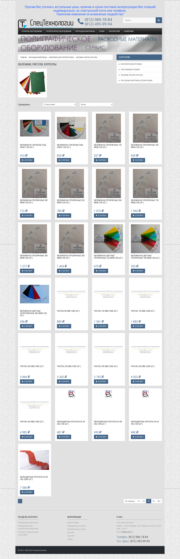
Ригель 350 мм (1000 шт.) (143, 366)
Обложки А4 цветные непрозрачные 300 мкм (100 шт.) (33, 313)
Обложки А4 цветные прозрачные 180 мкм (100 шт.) (145, 256)
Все (159, 501)
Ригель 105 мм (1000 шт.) (106, 311)
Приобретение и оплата (76, 529)
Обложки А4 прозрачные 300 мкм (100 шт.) (107, 201)
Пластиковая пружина (129, 70)
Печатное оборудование (32, 31)
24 (144, 501)
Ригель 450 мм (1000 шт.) (32, 421)
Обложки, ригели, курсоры (86, 57)
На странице (130, 501)
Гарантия (70, 536)
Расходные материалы (85, 31)
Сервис (102, 31)
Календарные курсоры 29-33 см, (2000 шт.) (34, 478)
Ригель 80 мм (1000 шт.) (68, 311)
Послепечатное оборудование (59, 31)
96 (154, 501)
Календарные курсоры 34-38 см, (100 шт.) (108, 422)
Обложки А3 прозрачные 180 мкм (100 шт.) (34, 256)
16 (139, 501)
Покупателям (114, 31)
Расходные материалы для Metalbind (135, 81)
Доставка (70, 532)
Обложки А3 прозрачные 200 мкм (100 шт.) (71, 256)
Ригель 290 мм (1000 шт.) (106, 366)
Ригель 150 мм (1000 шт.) (143, 311)
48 (149, 501)
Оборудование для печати (28, 522)
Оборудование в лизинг (76, 526)
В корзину (27, 160)
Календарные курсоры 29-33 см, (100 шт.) (71, 422)
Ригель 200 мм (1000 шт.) (32, 366)
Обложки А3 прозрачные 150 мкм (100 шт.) (144, 201)
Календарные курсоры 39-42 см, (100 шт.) (145, 422)
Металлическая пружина (130, 64)
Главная (23, 57)
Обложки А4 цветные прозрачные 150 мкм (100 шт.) (108, 256)
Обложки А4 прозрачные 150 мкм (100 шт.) (107, 146)
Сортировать (24, 104)
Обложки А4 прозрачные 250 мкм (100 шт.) (71, 201)
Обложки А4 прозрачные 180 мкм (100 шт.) (144, 146)
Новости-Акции (73, 522)
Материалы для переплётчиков (61, 57)
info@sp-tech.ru (127, 532)
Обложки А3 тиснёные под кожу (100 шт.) (70, 146)
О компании (128, 31)
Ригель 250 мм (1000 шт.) (69, 366)
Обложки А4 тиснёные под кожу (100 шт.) (33, 146)
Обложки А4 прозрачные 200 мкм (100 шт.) (34, 201)
